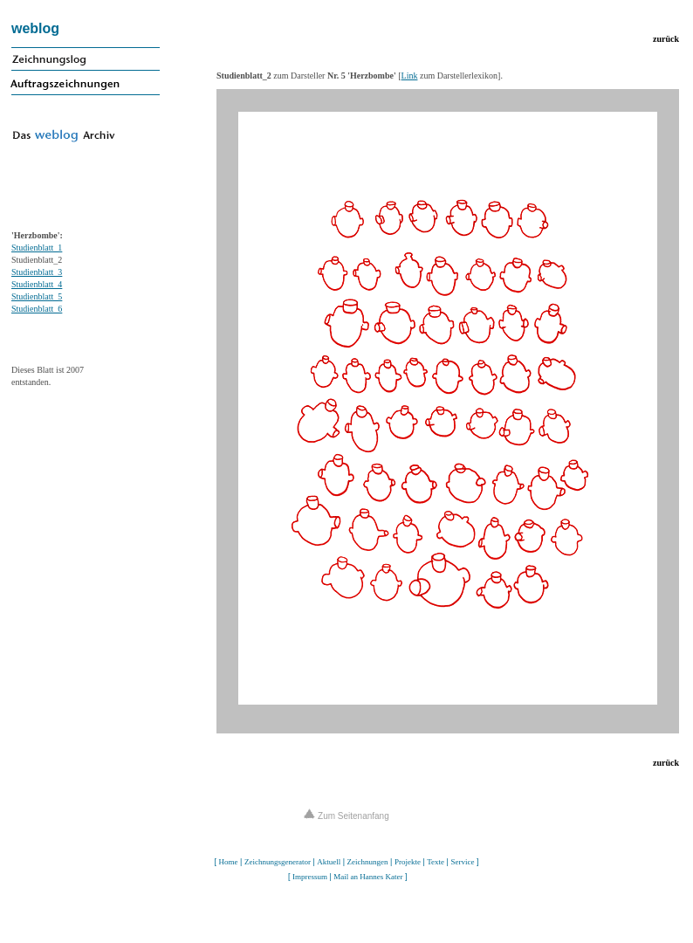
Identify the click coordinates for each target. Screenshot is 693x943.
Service (462, 861)
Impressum (309, 876)
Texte (435, 861)
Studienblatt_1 (36, 247)
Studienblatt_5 (36, 296)
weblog (35, 28)
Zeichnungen (367, 861)
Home (228, 861)
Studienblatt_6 (36, 308)
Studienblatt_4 (36, 284)
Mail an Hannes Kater (367, 876)
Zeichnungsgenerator (277, 861)
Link (409, 75)
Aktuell (328, 861)
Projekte (408, 861)
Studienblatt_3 (36, 272)
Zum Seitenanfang (346, 816)
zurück (666, 39)
